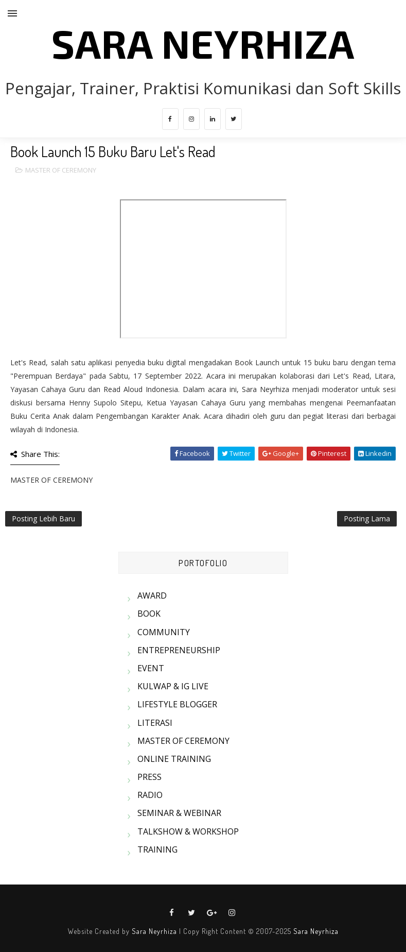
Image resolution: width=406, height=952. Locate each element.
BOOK (149, 613)
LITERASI (154, 722)
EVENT (150, 668)
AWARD (152, 595)
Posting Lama (367, 518)
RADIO (150, 795)
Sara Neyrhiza (154, 931)
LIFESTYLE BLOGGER (177, 704)
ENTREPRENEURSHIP (178, 650)
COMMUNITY (163, 632)
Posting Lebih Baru (43, 518)
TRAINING (157, 849)
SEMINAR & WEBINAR (179, 813)
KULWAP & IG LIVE (172, 686)
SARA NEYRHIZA (203, 42)
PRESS (149, 777)
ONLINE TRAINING (174, 758)
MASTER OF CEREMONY (60, 170)
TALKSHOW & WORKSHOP (188, 831)
